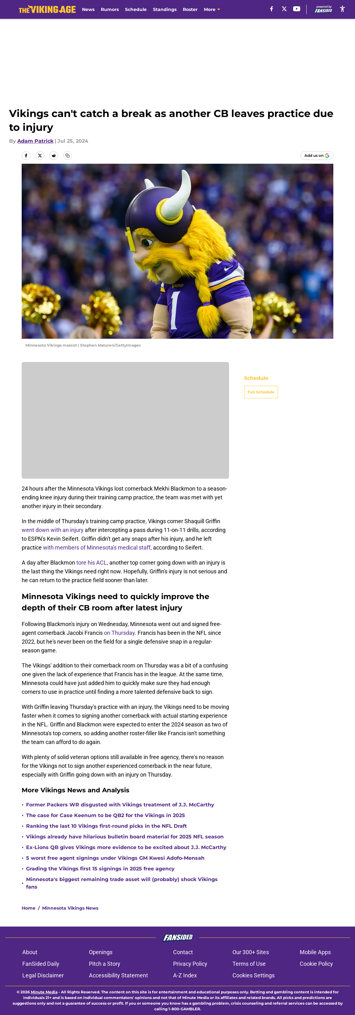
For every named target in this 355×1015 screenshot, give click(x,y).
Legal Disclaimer (43, 975)
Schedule (136, 9)
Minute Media (44, 992)
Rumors (110, 9)
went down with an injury (53, 530)
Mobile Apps (315, 952)
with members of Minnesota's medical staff (96, 547)
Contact (183, 952)
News (88, 9)
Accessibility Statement (118, 975)
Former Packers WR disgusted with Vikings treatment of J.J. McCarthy (120, 805)
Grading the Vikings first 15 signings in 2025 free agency (100, 869)
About (29, 952)
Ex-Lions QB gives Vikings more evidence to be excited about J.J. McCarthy (126, 847)
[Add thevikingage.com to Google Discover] (316, 155)
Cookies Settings (253, 975)
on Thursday (119, 633)
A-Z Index (185, 975)
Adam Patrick (35, 141)
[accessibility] (342, 8)
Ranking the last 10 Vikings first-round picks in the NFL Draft (106, 826)
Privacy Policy (190, 963)
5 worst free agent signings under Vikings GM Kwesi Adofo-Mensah (115, 858)
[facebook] (271, 8)
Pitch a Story (104, 963)
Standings (165, 9)
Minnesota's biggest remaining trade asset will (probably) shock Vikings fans (122, 883)
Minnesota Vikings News (70, 908)
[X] (284, 8)
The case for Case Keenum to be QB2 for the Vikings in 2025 (105, 815)
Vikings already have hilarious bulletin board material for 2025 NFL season (125, 837)
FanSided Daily (40, 963)
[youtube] (296, 8)
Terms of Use (249, 963)
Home (29, 908)
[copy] (67, 155)
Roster (190, 9)
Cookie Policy (316, 963)
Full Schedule (261, 392)
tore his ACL (91, 562)
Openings (100, 952)
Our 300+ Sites (250, 952)
